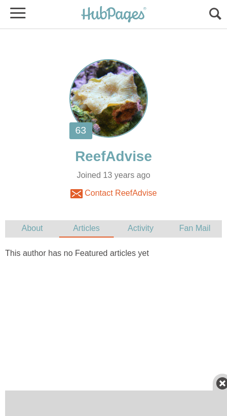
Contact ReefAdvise (113, 194)
